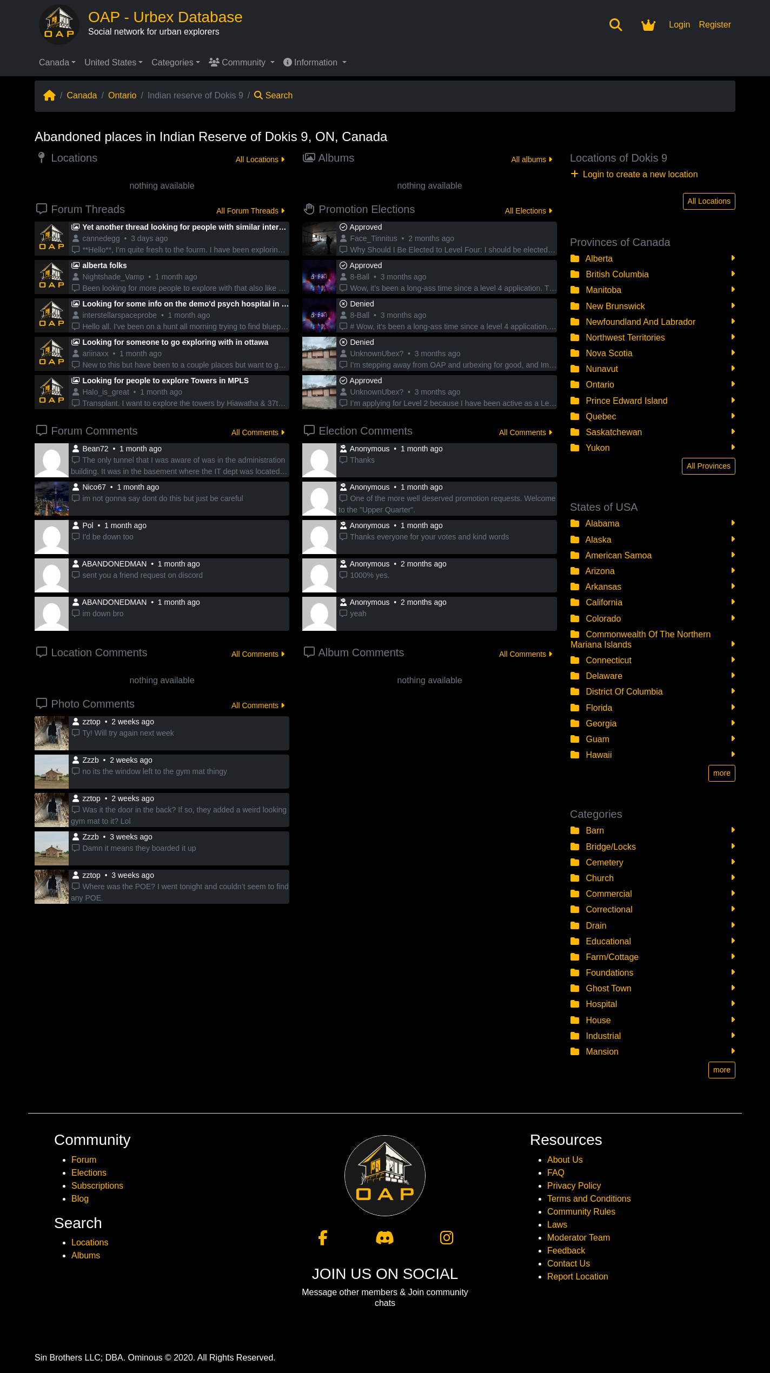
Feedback (566, 1250)
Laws (557, 1224)
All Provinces (709, 466)
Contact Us (568, 1263)
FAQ (556, 1172)
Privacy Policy (574, 1185)
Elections (89, 1172)
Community (238, 62)
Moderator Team (578, 1237)
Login (679, 24)
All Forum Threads (250, 210)
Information (311, 62)
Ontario (122, 95)
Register (715, 24)
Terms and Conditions (589, 1198)
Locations (90, 1242)
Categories (172, 62)
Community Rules (581, 1211)
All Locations (260, 159)
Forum (83, 1159)
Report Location (577, 1276)
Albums (85, 1255)
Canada (54, 62)
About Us (565, 1159)
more (722, 773)
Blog (80, 1198)
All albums (532, 159)
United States (110, 62)
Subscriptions (97, 1185)
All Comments (257, 432)
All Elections (528, 210)
